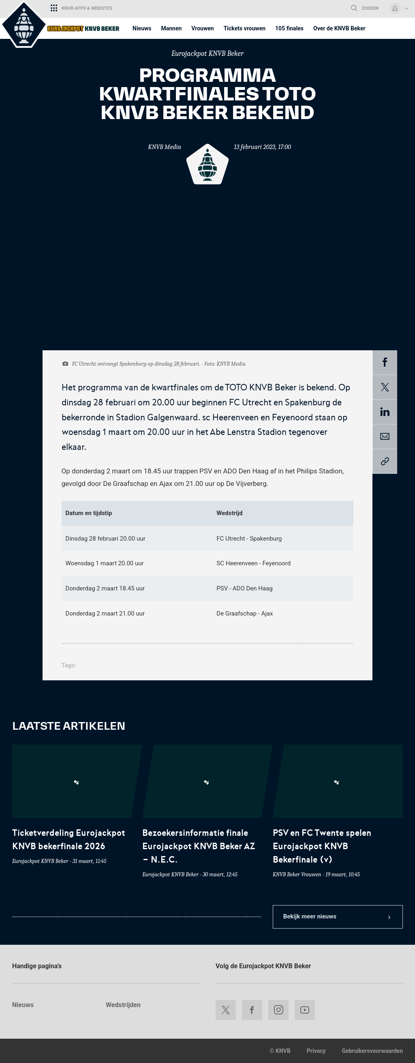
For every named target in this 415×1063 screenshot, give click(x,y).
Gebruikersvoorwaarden (372, 1051)
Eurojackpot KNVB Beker (207, 53)
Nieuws (23, 1005)
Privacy (316, 1051)
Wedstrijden (123, 1005)
